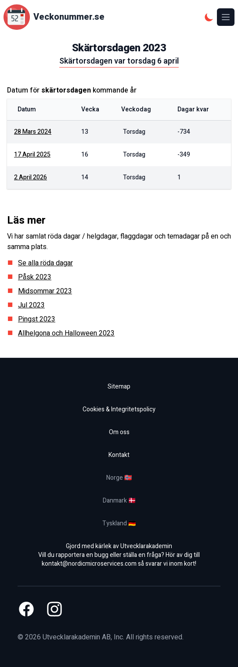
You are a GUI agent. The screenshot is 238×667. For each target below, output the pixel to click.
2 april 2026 (30, 177)
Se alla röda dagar (45, 263)
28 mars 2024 (32, 131)
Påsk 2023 (34, 277)
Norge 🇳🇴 (119, 477)
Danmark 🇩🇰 (119, 500)
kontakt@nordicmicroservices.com (89, 563)
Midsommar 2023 (45, 291)
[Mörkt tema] (209, 17)
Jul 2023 (31, 305)
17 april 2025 (32, 154)
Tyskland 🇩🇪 (119, 523)
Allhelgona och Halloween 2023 (66, 333)
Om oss (119, 432)
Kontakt (119, 455)
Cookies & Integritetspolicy (119, 409)
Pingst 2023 (36, 319)
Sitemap (119, 386)
